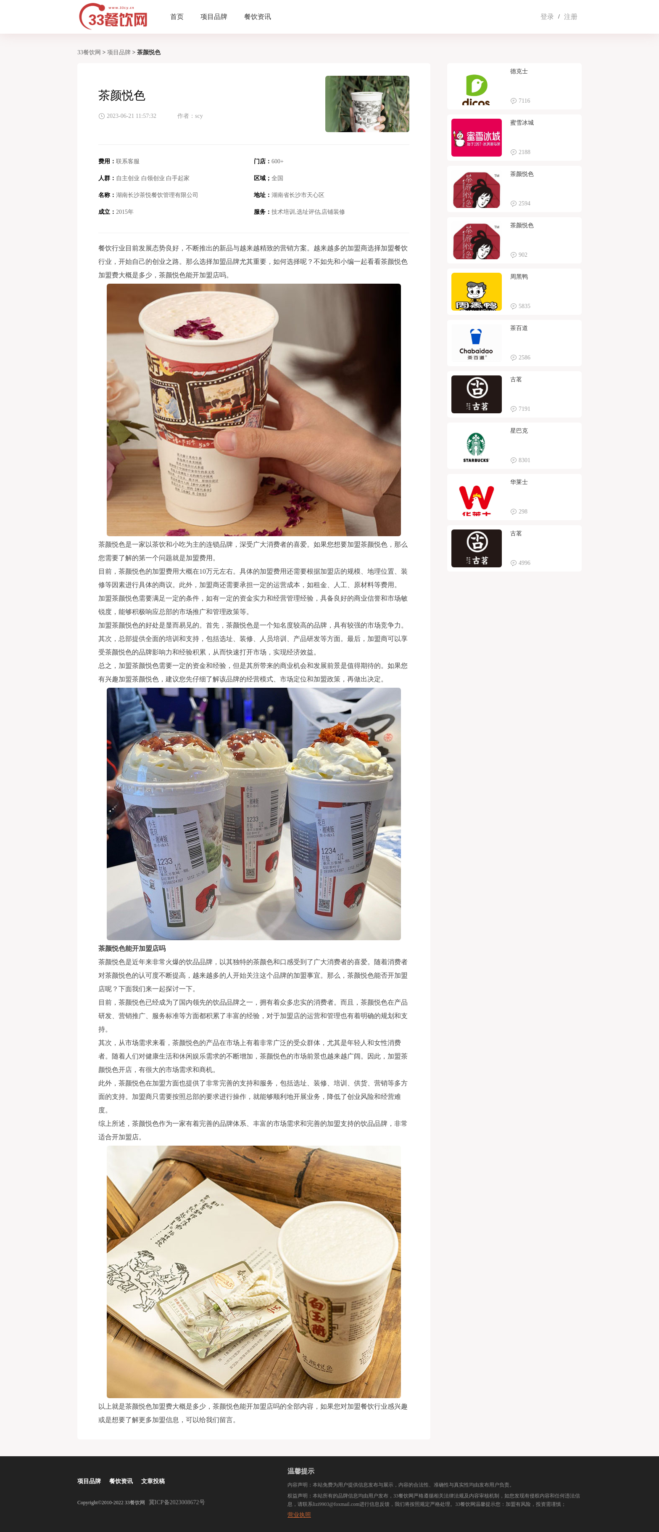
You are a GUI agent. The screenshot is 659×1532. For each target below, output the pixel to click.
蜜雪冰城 (522, 123)
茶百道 (519, 328)
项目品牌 (213, 16)
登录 (547, 16)
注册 (570, 16)
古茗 (516, 379)
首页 (177, 16)
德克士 (519, 71)
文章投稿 (153, 1481)
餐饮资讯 (257, 16)
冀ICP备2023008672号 (177, 1502)
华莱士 (519, 482)
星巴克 (519, 431)
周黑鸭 (519, 277)
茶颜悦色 (522, 174)
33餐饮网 (89, 52)
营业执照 (299, 1515)
